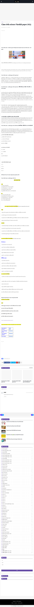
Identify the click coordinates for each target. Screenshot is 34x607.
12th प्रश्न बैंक (18, 458)
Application (18, 467)
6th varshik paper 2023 (18, 461)
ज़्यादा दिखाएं (31, 367)
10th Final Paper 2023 (7, 358)
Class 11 (18, 494)
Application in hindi (18, 469)
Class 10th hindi (18, 493)
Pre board (18, 514)
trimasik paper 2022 (18, 543)
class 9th (18, 530)
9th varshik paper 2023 (18, 463)
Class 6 (18, 500)
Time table (18, 524)
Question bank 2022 (18, 518)
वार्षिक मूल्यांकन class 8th (18, 552)
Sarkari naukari (18, 522)
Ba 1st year (18, 475)
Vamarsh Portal (18, 529)
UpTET (18, 527)
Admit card (18, 464)
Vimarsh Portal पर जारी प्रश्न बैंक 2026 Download (13, 430)
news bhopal (18, 536)
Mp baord (18, 513)
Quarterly (18, 516)
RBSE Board (18, 519)
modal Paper (18, 535)
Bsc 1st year (18, 478)
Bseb (18, 482)
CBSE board (18, 483)
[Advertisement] (17, 12)
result (18, 540)
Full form (18, 507)
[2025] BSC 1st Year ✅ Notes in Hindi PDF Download (14, 434)
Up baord (18, 525)
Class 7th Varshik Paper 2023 (18, 504)
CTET (18, 486)
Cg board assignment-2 (18, 489)
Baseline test (18, 477)
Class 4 (18, 497)
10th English (18, 449)
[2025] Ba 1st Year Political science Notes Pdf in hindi (14, 421)
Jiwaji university (18, 510)
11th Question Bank (18, 453)
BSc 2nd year (18, 474)
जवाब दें (5, 396)
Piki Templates (19, 601)
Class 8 (18, 505)
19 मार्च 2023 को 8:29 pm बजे (29, 392)
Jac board (18, 508)
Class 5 (18, 499)
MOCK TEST (18, 511)
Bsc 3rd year (18, 480)
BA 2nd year (18, 472)
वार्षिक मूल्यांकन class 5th (18, 551)
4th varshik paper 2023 (18, 460)
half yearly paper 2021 (18, 533)
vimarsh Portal (18, 544)
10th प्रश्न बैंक (18, 452)
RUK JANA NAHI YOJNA (18, 521)
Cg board (18, 488)
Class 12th (18, 496)
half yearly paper (18, 532)
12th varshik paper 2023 (18, 456)
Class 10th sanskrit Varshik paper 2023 (16, 381)
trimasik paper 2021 (18, 541)
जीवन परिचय (18, 547)
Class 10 (18, 491)
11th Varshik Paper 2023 (18, 455)
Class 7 (18, 502)
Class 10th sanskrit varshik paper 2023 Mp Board (27, 381)
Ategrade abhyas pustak (18, 471)
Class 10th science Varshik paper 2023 (5, 381)
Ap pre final (18, 466)
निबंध (18, 549)
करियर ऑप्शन (18, 546)
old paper (18, 538)
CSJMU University (18, 485)
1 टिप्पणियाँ (8, 27)
